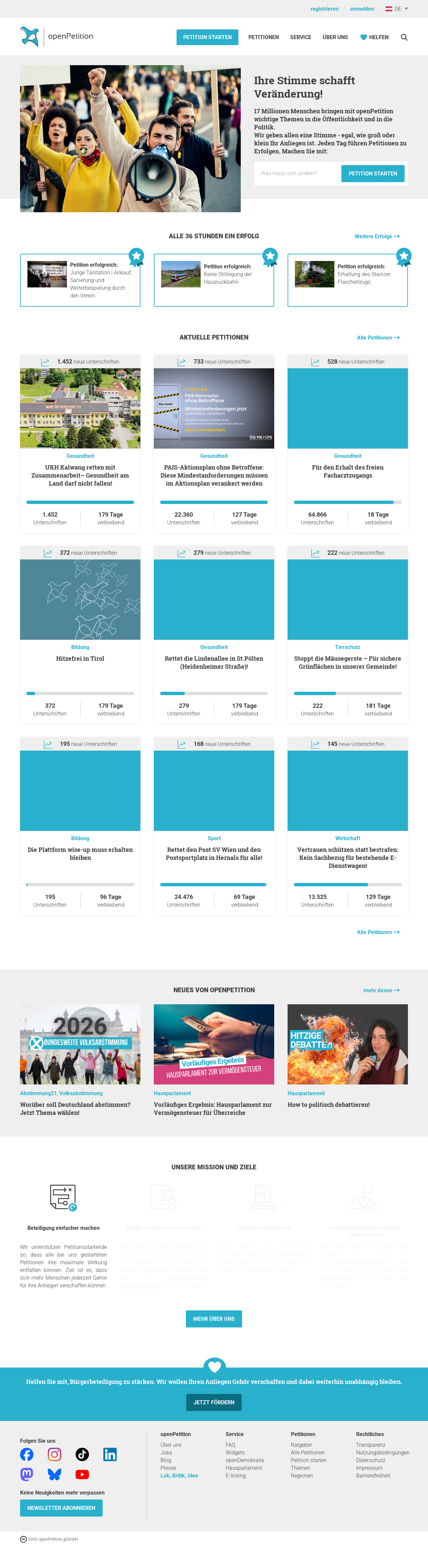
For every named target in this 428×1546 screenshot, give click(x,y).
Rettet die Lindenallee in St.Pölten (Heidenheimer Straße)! (214, 662)
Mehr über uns (214, 1319)
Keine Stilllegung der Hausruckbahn (228, 274)
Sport (214, 838)
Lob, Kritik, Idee (179, 1475)
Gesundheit (80, 456)
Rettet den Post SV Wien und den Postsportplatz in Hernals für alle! (214, 854)
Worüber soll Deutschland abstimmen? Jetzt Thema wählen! (75, 1109)
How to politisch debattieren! (328, 1105)
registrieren (325, 9)
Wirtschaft (347, 838)
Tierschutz (347, 647)
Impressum (369, 1468)
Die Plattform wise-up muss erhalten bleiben (80, 854)
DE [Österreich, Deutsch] (393, 9)
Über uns (171, 1445)
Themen (300, 1468)
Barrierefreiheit (373, 1475)
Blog (165, 1460)
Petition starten (207, 37)
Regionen (302, 1475)
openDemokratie (245, 1460)
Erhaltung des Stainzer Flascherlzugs (364, 274)
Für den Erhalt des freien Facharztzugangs (348, 471)
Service (300, 37)
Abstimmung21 (38, 1093)
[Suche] (404, 37)
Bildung (80, 647)
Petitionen (264, 37)
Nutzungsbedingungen (383, 1452)
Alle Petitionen (375, 338)
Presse (168, 1468)
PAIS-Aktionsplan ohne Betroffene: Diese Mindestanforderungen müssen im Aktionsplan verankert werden (214, 475)
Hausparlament (172, 1093)
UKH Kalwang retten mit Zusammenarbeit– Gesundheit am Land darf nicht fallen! (80, 475)
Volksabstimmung (81, 1093)
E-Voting (236, 1475)
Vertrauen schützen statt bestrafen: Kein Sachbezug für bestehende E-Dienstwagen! (347, 858)
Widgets (235, 1452)
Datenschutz (371, 1460)
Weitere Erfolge (374, 236)
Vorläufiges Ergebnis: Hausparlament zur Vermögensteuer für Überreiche (213, 1109)
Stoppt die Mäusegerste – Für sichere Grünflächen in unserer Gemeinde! (347, 662)
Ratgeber (301, 1445)
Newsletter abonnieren (61, 1508)
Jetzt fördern (214, 1402)
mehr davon (378, 990)
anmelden (362, 9)
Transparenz (371, 1445)
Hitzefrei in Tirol (80, 658)
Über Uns (335, 37)
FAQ (230, 1445)
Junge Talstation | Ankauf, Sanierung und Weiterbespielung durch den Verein (101, 280)
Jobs (166, 1452)
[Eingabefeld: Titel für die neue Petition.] (299, 173)
